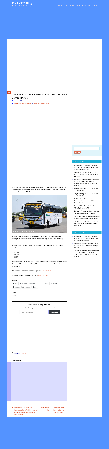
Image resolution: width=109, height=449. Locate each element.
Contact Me (86, 5)
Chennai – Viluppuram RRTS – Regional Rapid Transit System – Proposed (86, 212)
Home (60, 5)
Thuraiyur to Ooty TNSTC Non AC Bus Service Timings (86, 190)
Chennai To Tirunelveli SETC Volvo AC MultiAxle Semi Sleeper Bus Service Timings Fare (86, 223)
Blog (65, 5)
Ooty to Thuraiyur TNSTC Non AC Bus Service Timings (86, 195)
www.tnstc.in (47, 271)
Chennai (16, 103)
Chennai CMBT (22, 103)
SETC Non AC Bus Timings (42, 103)
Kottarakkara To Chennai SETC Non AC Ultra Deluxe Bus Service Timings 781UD (52, 410)
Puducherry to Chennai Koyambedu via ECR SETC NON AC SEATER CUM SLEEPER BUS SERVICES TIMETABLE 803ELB (86, 182)
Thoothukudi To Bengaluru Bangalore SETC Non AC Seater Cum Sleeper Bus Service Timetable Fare (86, 167)
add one (23, 353)
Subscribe (54, 312)
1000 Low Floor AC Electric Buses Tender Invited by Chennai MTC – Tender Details (85, 201)
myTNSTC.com (43, 275)
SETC (34, 103)
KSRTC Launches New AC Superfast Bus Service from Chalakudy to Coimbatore (87, 217)
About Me (95, 5)
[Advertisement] (54, 25)
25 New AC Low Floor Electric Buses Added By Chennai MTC (85, 207)
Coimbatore (29, 103)
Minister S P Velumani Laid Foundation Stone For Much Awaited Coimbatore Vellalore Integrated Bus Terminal (25, 411)
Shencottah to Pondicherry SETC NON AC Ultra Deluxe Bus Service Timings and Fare (86, 174)
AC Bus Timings (75, 5)
